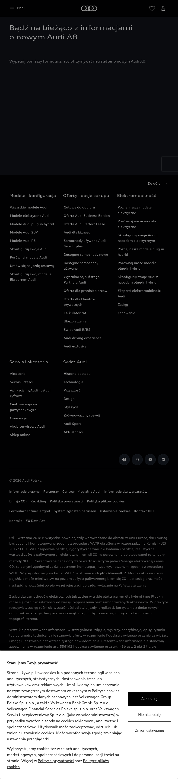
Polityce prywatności (56, 760)
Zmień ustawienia (149, 730)
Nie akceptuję (149, 715)
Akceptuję (149, 699)
